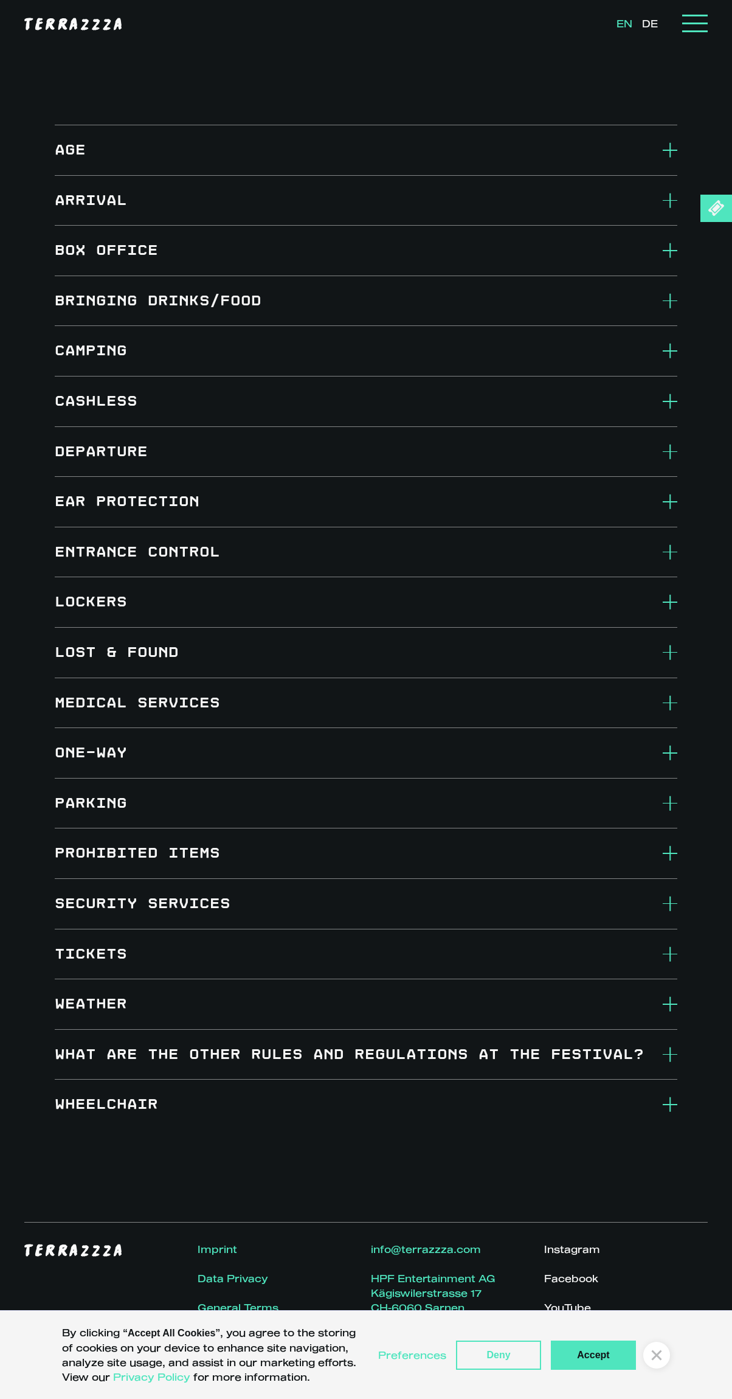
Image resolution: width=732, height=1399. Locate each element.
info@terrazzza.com (426, 1249)
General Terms (238, 1307)
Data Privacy (233, 1278)
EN (624, 23)
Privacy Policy (151, 1377)
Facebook (571, 1278)
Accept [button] (593, 1355)
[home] (73, 24)
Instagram (572, 1249)
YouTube (567, 1307)
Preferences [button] (412, 1355)
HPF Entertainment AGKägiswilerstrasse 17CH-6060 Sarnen (433, 1292)
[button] (695, 23)
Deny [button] (498, 1355)
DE (650, 23)
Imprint (217, 1249)
